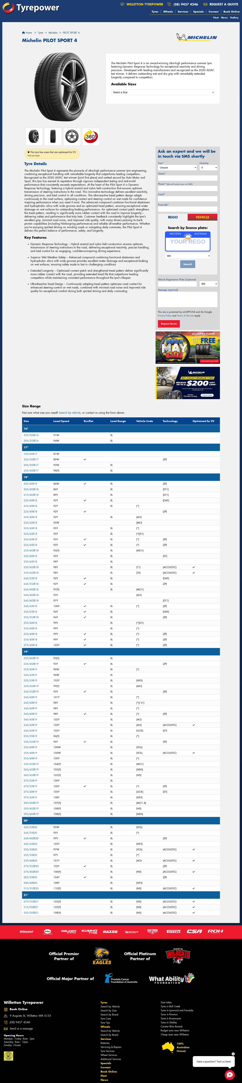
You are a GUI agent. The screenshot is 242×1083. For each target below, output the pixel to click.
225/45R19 (30, 669)
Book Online (231, 11)
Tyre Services (107, 1051)
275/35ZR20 (31, 866)
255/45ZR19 (31, 764)
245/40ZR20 (31, 838)
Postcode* (163, 204)
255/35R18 (30, 611)
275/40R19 (30, 791)
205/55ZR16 (31, 440)
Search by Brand (109, 1014)
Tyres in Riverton (169, 1014)
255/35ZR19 (31, 741)
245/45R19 (30, 719)
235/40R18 (30, 556)
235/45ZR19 (31, 686)
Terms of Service (185, 315)
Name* (162, 173)
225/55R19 (30, 680)
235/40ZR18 (31, 550)
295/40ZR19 (31, 808)
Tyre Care (106, 1018)
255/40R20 (30, 860)
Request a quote (221, 4)
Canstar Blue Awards (172, 1026)
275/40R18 (30, 645)
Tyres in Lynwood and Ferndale (177, 1010)
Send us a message (21, 1028)
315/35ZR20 (31, 888)
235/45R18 (30, 561)
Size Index (166, 1002)
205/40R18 (30, 483)
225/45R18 (30, 522)
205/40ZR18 (31, 489)
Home (27, 32)
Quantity (204, 163)
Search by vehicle (69, 413)
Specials (198, 11)
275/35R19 (30, 780)
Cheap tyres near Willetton (175, 1034)
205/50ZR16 (31, 435)
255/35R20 (30, 849)
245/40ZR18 (31, 589)
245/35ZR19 (31, 691)
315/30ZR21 (31, 907)
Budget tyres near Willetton (175, 1030)
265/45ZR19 (31, 769)
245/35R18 (30, 578)
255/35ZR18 (31, 617)
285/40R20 (30, 883)
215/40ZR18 (31, 495)
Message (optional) (168, 290)
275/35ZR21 (31, 901)
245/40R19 (30, 697)
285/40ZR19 (31, 803)
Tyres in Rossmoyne (171, 1018)
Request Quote (169, 323)
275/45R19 (30, 797)
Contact (214, 11)
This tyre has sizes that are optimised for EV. (52, 154)
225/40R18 (30, 500)
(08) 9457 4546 (186, 4)
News (224, 17)
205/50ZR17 (31, 459)
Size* (161, 163)
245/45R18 (30, 606)
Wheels (168, 11)
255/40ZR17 (31, 470)
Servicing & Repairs (111, 1047)
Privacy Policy (165, 315)
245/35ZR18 (31, 584)
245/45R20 (30, 844)
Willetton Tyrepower (142, 4)
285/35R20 (30, 877)
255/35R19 (30, 736)
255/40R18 (30, 623)
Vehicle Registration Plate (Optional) (177, 279)
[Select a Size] (162, 92)
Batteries (105, 1043)
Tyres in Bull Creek (170, 1006)
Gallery (234, 17)
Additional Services (111, 1059)
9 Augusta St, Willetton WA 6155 (30, 1016)
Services (183, 11)
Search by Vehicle (110, 1006)
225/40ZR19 (31, 658)
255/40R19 (30, 747)
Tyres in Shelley (169, 1022)
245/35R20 (30, 827)
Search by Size (109, 1010)
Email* (161, 194)
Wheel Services (109, 1055)
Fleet (216, 17)
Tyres (155, 11)
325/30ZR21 (31, 912)
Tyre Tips (105, 1022)
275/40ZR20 (31, 871)
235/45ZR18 (31, 567)
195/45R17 (30, 454)
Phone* (175, 184)
